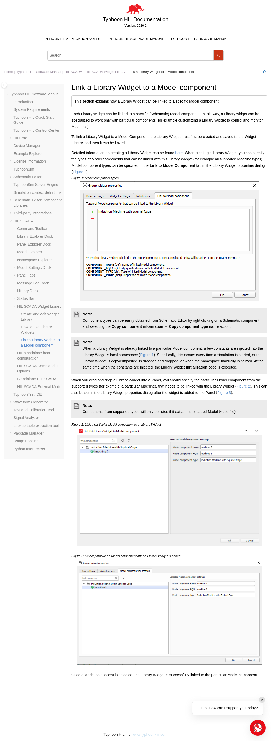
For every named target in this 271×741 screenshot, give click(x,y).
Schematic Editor (27, 177)
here (179, 153)
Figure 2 (243, 386)
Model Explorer (29, 252)
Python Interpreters (29, 449)
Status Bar (25, 298)
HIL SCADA (73, 72)
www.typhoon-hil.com (149, 734)
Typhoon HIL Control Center (36, 130)
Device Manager (26, 146)
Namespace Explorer (34, 260)
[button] (8, 94)
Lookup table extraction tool (36, 426)
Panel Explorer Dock (34, 244)
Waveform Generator (30, 402)
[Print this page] (265, 72)
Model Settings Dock (34, 267)
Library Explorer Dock (35, 236)
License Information (29, 161)
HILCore (20, 138)
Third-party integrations (32, 213)
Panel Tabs (26, 275)
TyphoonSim (23, 169)
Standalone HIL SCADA (36, 379)
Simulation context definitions (37, 192)
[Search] (218, 55)
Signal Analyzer (26, 418)
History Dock (27, 291)
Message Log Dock (33, 283)
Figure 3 (224, 392)
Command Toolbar (32, 229)
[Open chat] (258, 728)
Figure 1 (79, 172)
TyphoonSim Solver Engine (35, 184)
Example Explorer (28, 153)
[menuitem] (71, 39)
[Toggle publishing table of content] (4, 85)
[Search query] (135, 55)
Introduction (23, 102)
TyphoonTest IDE (27, 394)
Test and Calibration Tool (33, 410)
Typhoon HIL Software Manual (135, 39)
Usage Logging (25, 441)
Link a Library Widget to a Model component (161, 72)
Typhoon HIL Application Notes (71, 39)
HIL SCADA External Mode (39, 387)
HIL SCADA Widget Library (105, 72)
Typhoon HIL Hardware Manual (199, 39)
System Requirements (31, 109)
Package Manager (28, 433)
